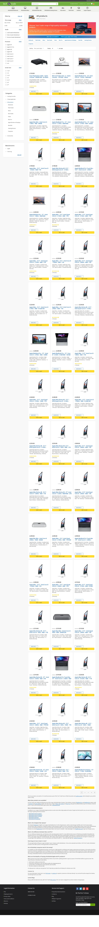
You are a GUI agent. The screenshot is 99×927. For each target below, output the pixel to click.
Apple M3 (9, 51)
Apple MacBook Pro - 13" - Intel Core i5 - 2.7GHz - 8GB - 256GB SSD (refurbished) (84, 123)
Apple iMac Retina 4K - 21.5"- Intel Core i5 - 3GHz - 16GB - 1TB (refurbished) (61, 725)
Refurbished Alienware (34, 817)
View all (19, 155)
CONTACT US (82, 3)
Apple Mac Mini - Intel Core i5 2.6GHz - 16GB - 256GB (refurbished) (38, 540)
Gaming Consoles (11, 96)
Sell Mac (54, 901)
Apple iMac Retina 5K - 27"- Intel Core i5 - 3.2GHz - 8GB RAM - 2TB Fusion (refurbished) (61, 493)
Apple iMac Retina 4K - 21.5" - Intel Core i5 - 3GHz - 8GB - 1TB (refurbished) (38, 632)
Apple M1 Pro (10, 47)
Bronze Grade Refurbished (13, 37)
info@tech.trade (31, 895)
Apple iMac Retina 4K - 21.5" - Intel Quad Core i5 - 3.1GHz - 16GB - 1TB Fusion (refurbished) (61, 401)
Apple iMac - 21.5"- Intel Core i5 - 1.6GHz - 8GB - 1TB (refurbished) (84, 355)
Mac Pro (60, 40)
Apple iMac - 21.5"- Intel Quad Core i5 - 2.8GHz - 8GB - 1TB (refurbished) (83, 493)
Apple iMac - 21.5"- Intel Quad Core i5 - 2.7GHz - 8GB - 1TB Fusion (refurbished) (83, 216)
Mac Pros (68, 803)
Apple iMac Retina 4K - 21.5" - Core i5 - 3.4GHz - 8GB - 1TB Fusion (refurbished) (38, 493)
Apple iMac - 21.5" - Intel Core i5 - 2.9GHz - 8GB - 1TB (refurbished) (61, 262)
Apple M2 (9, 49)
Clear (20, 20)
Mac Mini (80, 40)
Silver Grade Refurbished (13, 35)
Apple (8, 148)
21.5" (8, 80)
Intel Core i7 (10, 58)
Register (89, 0)
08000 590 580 (74, 3)
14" (8, 73)
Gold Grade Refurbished (13, 32)
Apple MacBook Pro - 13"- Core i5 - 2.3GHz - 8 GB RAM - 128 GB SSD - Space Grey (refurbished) (61, 355)
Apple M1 (9, 44)
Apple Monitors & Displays (70, 40)
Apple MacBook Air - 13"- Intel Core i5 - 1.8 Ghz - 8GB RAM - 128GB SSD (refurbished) (84, 77)
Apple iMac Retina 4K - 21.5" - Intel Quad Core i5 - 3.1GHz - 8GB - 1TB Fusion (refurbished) (84, 308)
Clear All (20, 16)
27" (8, 84)
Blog (53, 896)
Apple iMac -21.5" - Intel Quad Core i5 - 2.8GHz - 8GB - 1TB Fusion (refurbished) (83, 447)
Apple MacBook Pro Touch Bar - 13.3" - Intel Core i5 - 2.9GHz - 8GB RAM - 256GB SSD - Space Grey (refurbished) (84, 171)
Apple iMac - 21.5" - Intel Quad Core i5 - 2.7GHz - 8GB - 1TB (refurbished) (38, 262)
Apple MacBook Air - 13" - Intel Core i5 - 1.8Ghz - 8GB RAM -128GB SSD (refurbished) (38, 216)
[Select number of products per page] (55, 48)
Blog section (53, 879)
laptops (45, 31)
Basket (88, 3)
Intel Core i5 (10, 56)
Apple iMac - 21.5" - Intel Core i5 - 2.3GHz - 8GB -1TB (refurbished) (38, 170)
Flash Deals (37, 40)
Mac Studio (49, 40)
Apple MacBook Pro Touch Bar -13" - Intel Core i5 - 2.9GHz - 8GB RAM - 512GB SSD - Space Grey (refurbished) (84, 541)
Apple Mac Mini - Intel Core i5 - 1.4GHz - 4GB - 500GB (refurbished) (38, 123)
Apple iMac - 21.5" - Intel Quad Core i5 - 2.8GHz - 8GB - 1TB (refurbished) (61, 586)
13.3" (8, 70)
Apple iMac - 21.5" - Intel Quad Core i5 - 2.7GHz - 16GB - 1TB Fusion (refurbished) (38, 401)
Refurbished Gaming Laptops (35, 813)
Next (94, 792)
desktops (50, 31)
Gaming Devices (88, 40)
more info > (34, 91)
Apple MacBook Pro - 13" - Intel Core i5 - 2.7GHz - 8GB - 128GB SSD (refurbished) (38, 355)
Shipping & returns (8, 894)
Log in (93, 0)
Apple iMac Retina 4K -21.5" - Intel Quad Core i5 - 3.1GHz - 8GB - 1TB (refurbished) (60, 170)
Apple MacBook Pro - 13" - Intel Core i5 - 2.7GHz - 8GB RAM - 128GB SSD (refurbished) (61, 123)
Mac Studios (61, 803)
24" (8, 82)
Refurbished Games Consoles (35, 816)
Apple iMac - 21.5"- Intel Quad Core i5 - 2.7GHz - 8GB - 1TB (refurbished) (61, 216)
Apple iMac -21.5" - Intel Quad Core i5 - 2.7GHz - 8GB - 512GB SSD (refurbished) (84, 586)
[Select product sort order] (38, 48)
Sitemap (6, 903)
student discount (79, 829)
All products (10, 102)
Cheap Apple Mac (11, 99)
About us (6, 901)
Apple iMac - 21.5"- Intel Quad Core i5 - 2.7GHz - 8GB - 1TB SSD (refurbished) (61, 540)
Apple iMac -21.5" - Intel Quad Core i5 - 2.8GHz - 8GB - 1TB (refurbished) (83, 262)
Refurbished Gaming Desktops (35, 815)
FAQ (5, 891)
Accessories (10, 135)
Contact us (54, 894)
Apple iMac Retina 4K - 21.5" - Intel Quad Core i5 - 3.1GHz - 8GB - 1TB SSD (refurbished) (38, 447)
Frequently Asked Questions (58, 891)
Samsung (9, 151)
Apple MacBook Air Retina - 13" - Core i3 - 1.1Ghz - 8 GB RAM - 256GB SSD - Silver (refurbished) (84, 771)
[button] (39, 87)
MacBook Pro (79, 802)
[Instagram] (84, 888)
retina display (38, 803)
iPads (55, 40)
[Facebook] (77, 888)
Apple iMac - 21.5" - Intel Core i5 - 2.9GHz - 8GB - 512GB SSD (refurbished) (84, 401)
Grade (6, 29)
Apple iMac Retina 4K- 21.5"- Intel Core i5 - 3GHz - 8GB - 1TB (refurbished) (61, 447)
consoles (57, 31)
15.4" (8, 75)
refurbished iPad (56, 805)
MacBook (36, 825)
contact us (54, 873)
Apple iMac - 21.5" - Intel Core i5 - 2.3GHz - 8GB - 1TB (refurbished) (38, 586)
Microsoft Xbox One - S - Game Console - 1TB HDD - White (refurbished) (61, 77)
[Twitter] (80, 888)
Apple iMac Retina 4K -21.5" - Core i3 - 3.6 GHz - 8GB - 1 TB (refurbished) (83, 678)
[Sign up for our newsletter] (85, 905)
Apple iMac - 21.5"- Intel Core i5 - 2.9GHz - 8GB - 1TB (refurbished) (61, 308)
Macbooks (59, 30)
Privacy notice (7, 896)
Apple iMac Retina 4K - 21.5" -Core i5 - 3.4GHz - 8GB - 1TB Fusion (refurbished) (60, 771)
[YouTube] (87, 888)
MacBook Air (87, 802)
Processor (7, 41)
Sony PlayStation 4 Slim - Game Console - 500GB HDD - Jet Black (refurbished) (38, 77)
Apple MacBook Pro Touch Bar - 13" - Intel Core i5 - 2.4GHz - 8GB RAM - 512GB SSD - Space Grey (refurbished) (61, 679)
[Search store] (45, 4)
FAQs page (47, 873)
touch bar (31, 803)
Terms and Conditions (9, 898)
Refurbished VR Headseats (34, 819)
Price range (8, 20)
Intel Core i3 (10, 54)
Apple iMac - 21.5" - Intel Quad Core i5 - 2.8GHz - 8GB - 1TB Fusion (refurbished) (84, 632)
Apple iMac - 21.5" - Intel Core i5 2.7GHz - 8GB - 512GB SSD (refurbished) (38, 308)
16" (8, 77)
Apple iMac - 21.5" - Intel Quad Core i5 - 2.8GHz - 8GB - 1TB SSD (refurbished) (38, 725)
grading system (79, 796)
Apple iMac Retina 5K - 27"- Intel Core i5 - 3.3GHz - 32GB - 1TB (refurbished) (39, 771)
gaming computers (78, 838)
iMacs (64, 30)
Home (38, 18)
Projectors (31, 43)
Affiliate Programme (56, 898)
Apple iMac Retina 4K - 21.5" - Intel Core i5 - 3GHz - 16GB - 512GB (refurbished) (83, 725)
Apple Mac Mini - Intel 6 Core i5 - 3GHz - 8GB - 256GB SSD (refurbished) (61, 632)
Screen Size (8, 67)
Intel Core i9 (10, 61)
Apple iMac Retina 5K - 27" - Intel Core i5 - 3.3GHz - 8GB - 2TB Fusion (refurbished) (39, 678)
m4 (8, 63)
